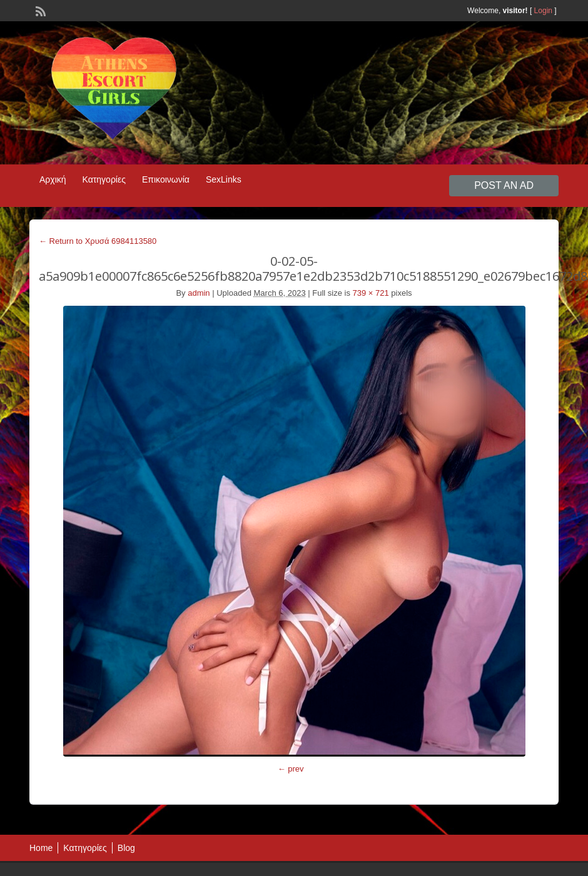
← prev (291, 768)
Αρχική (52, 179)
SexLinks (223, 179)
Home (41, 848)
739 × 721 (371, 293)
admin (199, 293)
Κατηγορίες (104, 179)
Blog (126, 848)
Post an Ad (504, 185)
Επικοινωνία (166, 179)
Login (543, 10)
